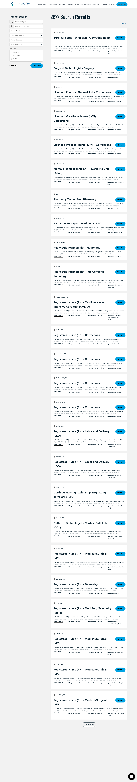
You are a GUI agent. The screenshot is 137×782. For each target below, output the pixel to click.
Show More (57, 50)
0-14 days (16, 52)
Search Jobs (122, 4)
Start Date (13, 48)
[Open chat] (131, 776)
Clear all (123, 23)
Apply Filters (37, 66)
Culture (64, 4)
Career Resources (73, 4)
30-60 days (16, 59)
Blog (81, 4)
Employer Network (55, 4)
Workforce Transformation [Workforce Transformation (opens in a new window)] (92, 4)
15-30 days (16, 56)
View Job (120, 38)
